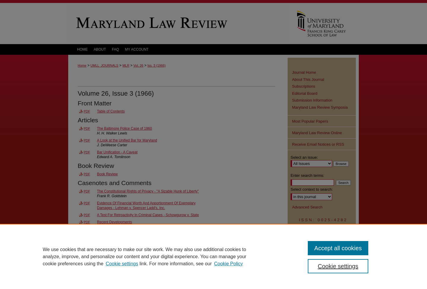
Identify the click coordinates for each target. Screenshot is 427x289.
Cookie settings (122, 263)
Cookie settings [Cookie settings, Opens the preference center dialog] (338, 266)
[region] (213, 256)
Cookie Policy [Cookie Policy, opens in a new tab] (228, 263)
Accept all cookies (338, 248)
